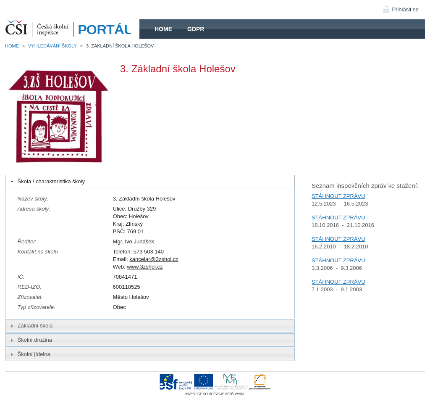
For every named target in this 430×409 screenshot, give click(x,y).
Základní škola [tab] (30, 325)
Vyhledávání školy (52, 45)
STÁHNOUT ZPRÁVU (338, 196)
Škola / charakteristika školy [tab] (46, 181)
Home (163, 29)
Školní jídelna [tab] (29, 354)
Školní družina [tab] (30, 340)
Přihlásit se (405, 9)
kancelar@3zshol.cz (153, 259)
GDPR (195, 29)
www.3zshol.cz (145, 267)
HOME (72, 29)
